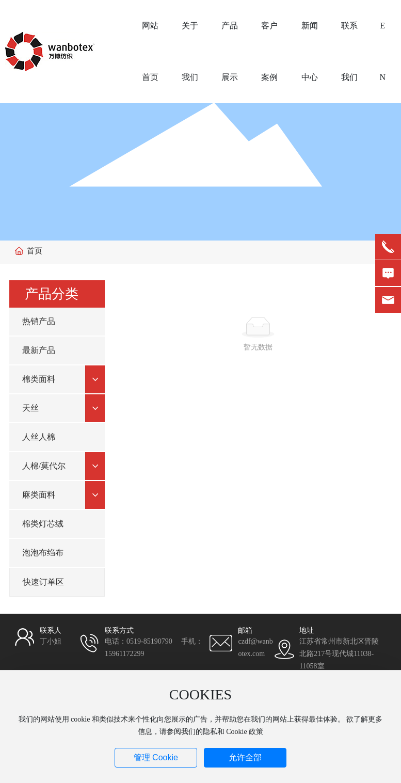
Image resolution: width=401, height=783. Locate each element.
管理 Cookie (156, 757)
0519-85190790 (149, 641)
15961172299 (124, 654)
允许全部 (245, 757)
